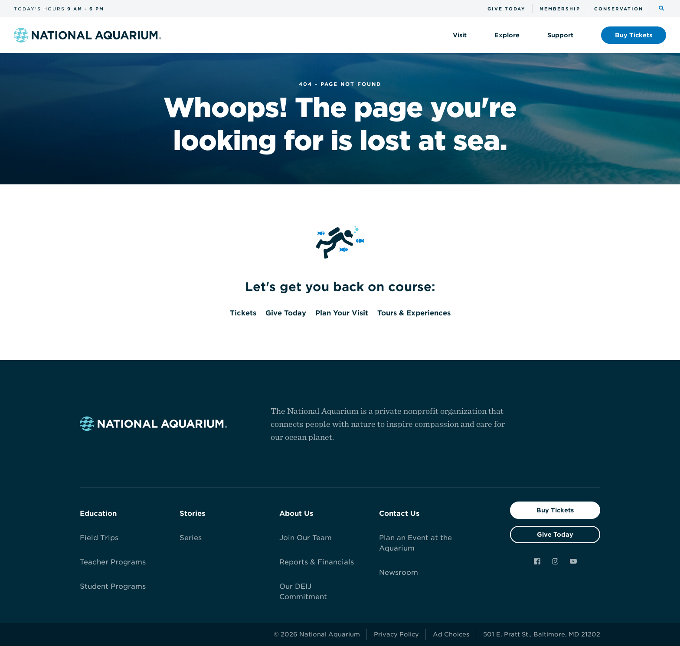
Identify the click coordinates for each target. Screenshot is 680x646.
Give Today (555, 534)
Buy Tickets (555, 510)
